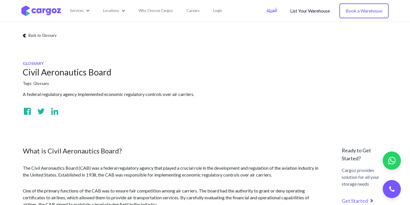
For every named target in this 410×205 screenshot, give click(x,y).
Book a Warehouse (364, 10)
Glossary (41, 83)
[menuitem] (155, 11)
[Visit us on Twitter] (41, 111)
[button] (80, 11)
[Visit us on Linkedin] (54, 111)
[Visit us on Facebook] (27, 111)
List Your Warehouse (310, 10)
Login (217, 10)
